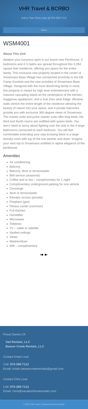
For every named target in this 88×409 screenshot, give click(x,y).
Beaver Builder (58, 404)
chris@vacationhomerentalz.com (34, 391)
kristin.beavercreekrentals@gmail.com (38, 368)
